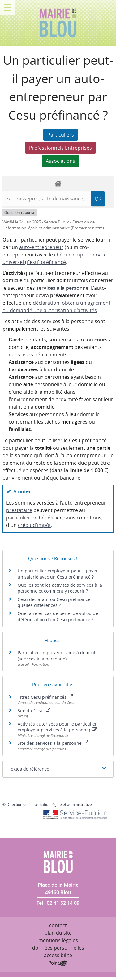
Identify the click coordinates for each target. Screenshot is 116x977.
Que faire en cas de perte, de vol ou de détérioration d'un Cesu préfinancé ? (58, 616)
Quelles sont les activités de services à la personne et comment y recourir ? (60, 588)
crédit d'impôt (34, 525)
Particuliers (60, 134)
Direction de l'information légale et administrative (49, 804)
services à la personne (62, 287)
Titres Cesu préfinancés (45, 697)
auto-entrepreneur (41, 247)
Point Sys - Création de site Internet (58, 963)
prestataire (19, 510)
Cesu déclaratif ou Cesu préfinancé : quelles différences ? (55, 602)
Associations (60, 160)
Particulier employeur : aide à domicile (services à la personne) (58, 656)
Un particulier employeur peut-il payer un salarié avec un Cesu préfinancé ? (58, 574)
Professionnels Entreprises (60, 147)
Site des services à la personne (53, 743)
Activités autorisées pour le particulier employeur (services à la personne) (57, 727)
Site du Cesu (34, 710)
